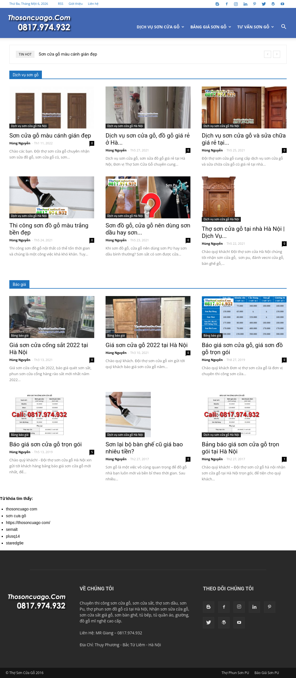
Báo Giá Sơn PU (266, 672)
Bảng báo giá (20, 335)
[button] (283, 27)
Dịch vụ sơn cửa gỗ (160, 26)
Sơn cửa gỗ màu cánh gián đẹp (68, 54)
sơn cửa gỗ (120, 603)
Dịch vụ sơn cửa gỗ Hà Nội (29, 126)
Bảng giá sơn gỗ (210, 26)
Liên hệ (93, 3)
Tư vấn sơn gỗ (255, 26)
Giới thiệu (75, 3)
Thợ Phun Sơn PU (235, 672)
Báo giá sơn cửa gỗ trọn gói (45, 444)
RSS (60, 3)
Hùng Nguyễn (19, 143)
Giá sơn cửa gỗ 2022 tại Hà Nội (147, 345)
